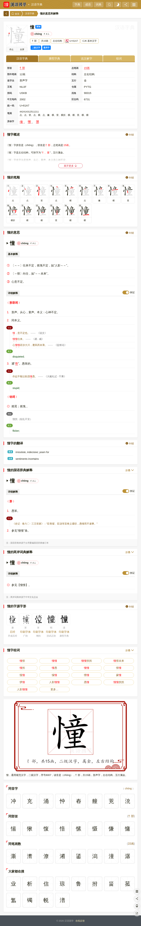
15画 (87, 67)
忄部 (22, 67)
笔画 (9, 113)
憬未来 (118, 660)
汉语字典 (36, 4)
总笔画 (75, 68)
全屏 (22, 49)
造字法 (10, 80)
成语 (88, 4)
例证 (132, 292)
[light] (117, 4)
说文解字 (86, 58)
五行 (74, 80)
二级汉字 (36, 47)
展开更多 (70, 165)
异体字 (10, 121)
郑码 (9, 93)
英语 (10, 452)
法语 (10, 458)
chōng (128, 788)
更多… (54, 689)
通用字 (46, 47)
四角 (74, 93)
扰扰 (86, 660)
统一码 (10, 105)
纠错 (129, 134)
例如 (10, 413)
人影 (54, 682)
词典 (98, 4)
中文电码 (11, 99)
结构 (74, 74)
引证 (10, 327)
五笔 (9, 86)
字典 (77, 4)
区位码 (75, 99)
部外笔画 (11, 74)
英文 (10, 351)
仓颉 (74, 86)
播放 (11, 49)
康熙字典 (54, 58)
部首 (9, 68)
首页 (15, 13)
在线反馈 (80, 920)
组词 (119, 58)
